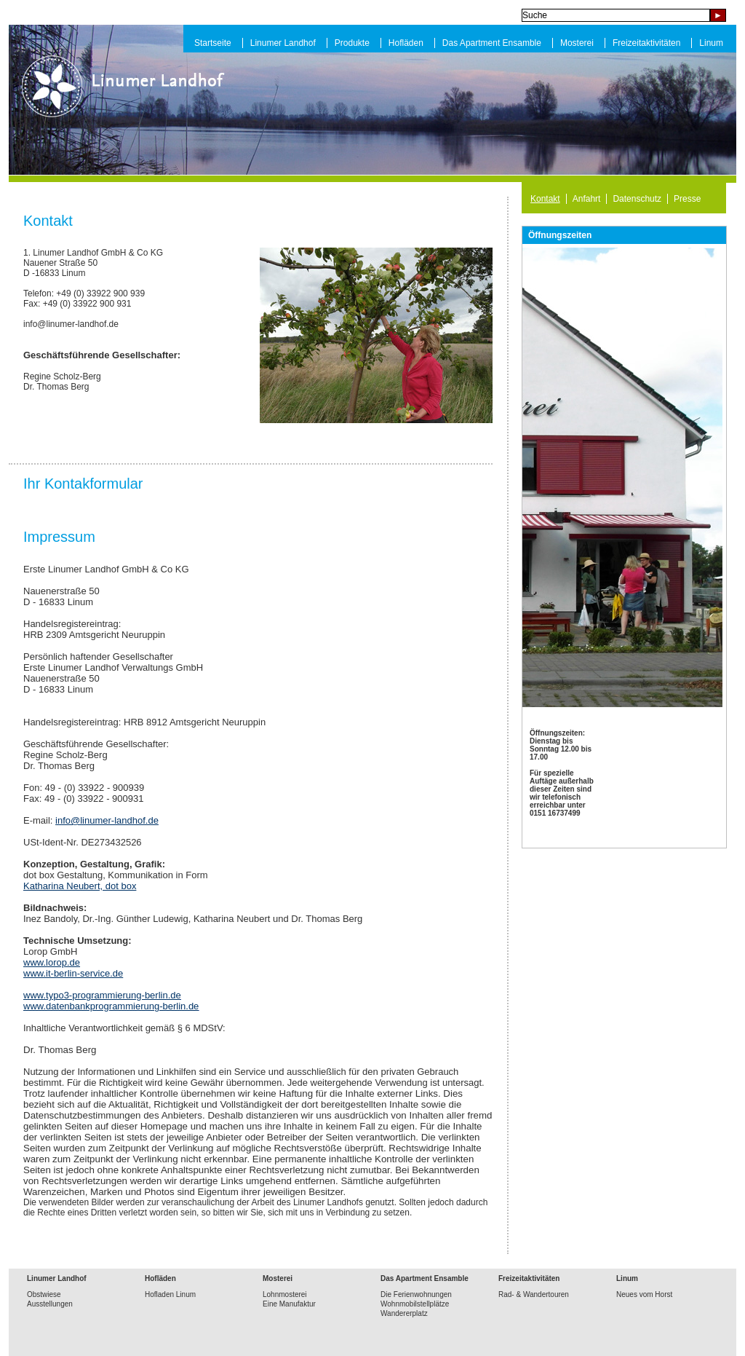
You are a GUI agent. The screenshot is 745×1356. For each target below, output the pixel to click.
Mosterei (577, 43)
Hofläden (406, 43)
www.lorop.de (51, 962)
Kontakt (545, 199)
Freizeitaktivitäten (646, 43)
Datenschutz (637, 199)
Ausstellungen (50, 1304)
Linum (711, 43)
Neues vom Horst (644, 1294)
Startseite (212, 43)
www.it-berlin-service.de (73, 973)
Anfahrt (587, 199)
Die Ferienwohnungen (416, 1294)
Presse (687, 199)
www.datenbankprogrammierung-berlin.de (111, 1006)
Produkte (352, 43)
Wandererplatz (404, 1313)
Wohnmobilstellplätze (415, 1304)
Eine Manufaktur (289, 1304)
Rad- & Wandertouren (533, 1294)
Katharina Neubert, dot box (79, 885)
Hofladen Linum (170, 1294)
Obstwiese (44, 1294)
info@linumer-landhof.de (107, 820)
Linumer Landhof (283, 43)
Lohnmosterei (285, 1294)
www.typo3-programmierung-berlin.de (102, 995)
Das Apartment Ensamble (491, 43)
